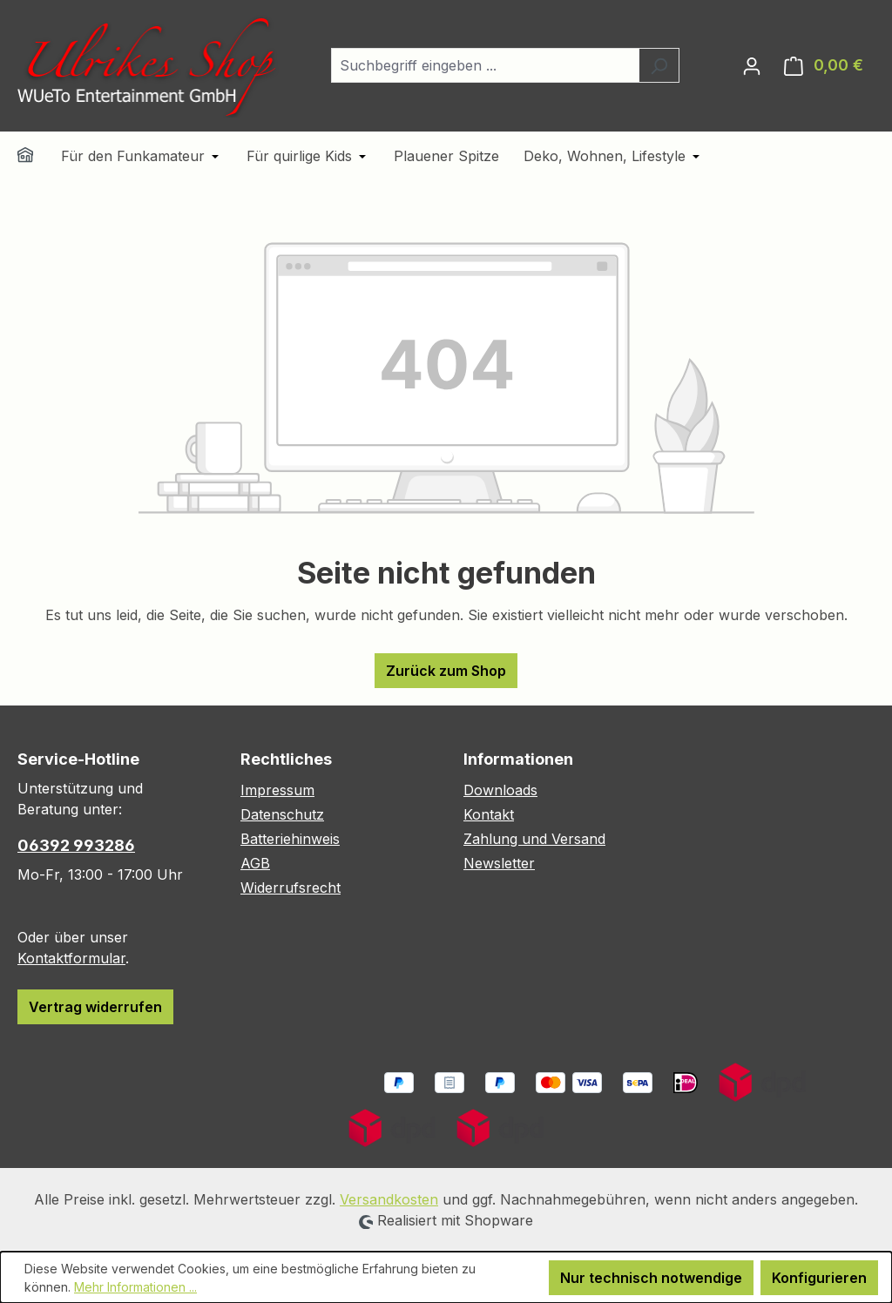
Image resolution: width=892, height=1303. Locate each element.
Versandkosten (389, 1199)
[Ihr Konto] (752, 65)
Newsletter (499, 863)
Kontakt (488, 814)
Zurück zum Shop (446, 670)
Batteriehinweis (290, 838)
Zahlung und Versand (534, 838)
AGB (255, 863)
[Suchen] (659, 65)
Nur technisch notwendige (651, 1277)
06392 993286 (76, 845)
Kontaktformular (71, 958)
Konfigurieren (819, 1277)
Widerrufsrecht (290, 887)
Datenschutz (282, 814)
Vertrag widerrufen (95, 1007)
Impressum (277, 790)
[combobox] (485, 65)
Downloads (500, 790)
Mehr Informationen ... (135, 1286)
